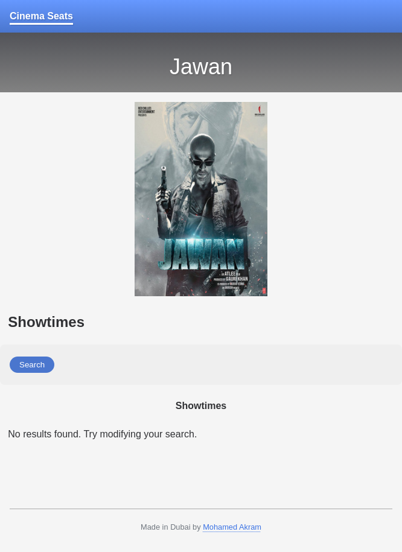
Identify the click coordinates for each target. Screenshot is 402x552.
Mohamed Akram (232, 526)
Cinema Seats (41, 16)
